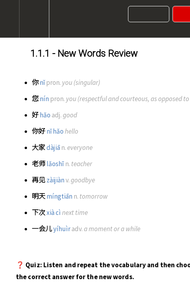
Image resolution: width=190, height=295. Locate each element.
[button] (9, 19)
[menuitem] (34, 19)
